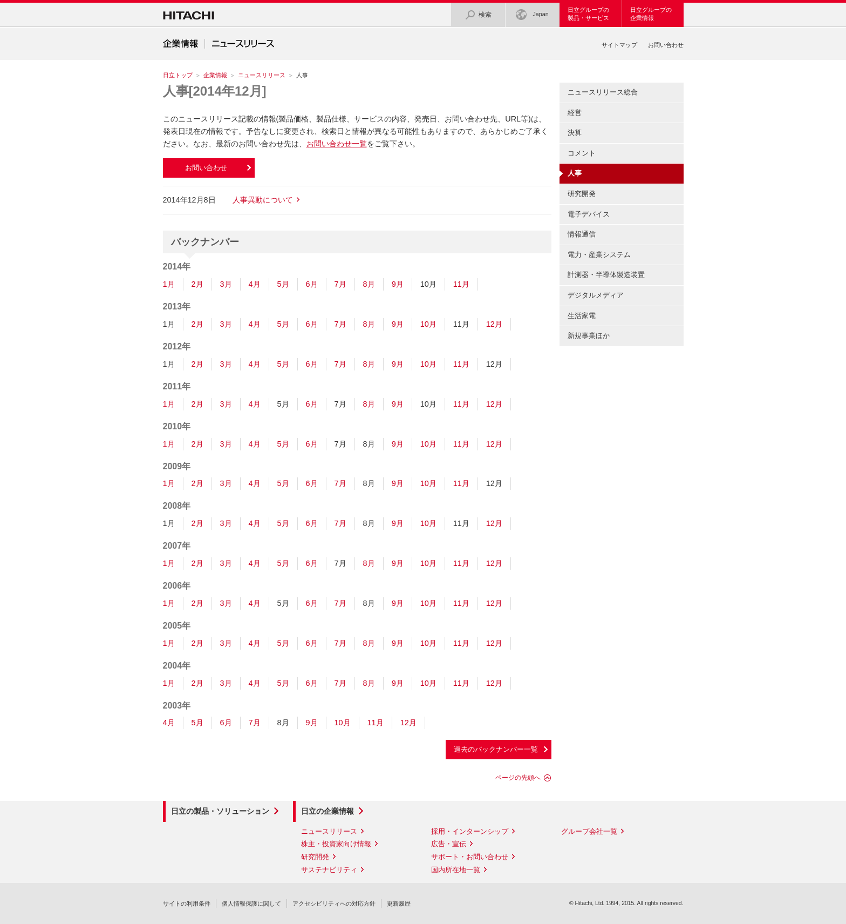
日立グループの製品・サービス (588, 13)
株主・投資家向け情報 (336, 844)
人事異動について (263, 199)
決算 (575, 133)
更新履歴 (399, 903)
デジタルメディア (596, 295)
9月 (398, 284)
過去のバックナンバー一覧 (496, 749)
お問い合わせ (666, 45)
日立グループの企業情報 (651, 13)
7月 (340, 284)
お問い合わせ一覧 (336, 143)
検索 (478, 15)
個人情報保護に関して (251, 903)
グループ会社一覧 (589, 831)
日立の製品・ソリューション (220, 811)
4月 (255, 284)
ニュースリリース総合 (603, 92)
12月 (494, 324)
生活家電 (582, 316)
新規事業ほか (589, 336)
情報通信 (582, 234)
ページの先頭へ (518, 777)
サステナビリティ (329, 870)
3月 (226, 284)
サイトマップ (619, 45)
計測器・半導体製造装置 (606, 275)
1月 (169, 284)
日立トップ (178, 75)
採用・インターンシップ (469, 831)
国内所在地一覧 (455, 870)
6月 (312, 284)
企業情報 (215, 75)
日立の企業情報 (327, 811)
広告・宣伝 (448, 844)
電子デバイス (589, 214)
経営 (575, 113)
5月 (283, 284)
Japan (532, 15)
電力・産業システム (599, 255)
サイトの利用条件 (186, 903)
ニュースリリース (261, 75)
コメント (582, 153)
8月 (369, 284)
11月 (461, 284)
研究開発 (582, 194)
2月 (197, 284)
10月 (428, 324)
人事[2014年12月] (215, 91)
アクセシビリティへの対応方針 (334, 903)
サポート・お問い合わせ (469, 857)
